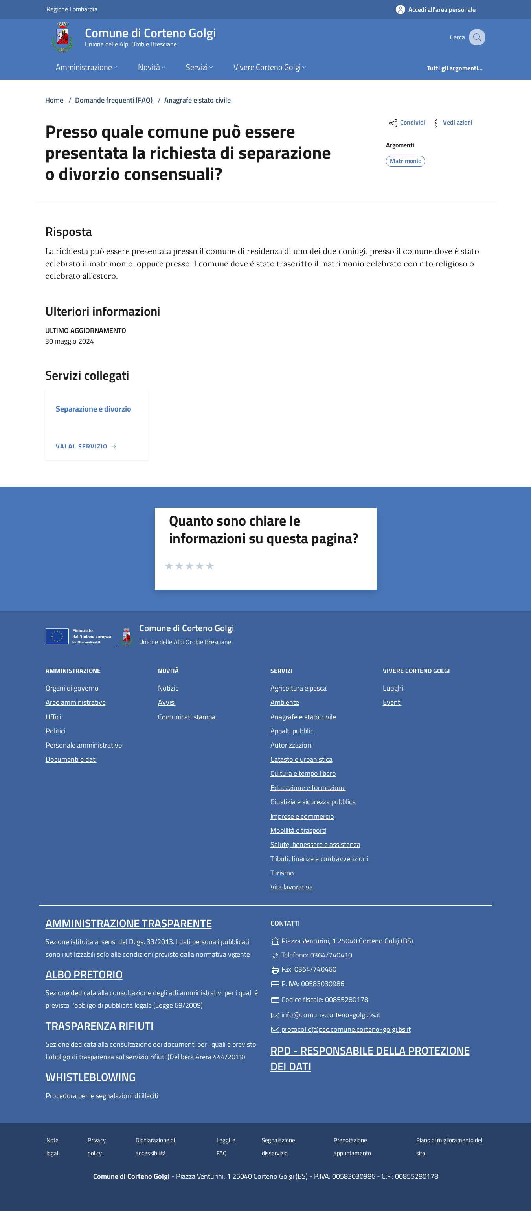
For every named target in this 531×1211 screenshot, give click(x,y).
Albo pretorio (84, 974)
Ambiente (284, 702)
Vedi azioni (451, 123)
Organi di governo (72, 688)
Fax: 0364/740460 (303, 969)
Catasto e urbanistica (301, 759)
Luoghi (393, 688)
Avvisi (167, 702)
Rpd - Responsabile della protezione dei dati (370, 1058)
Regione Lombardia (71, 9)
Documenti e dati (71, 759)
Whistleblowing (91, 1076)
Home (54, 100)
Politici (56, 731)
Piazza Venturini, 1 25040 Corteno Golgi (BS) (377, 940)
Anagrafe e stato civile (197, 100)
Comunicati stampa (186, 716)
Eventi (392, 702)
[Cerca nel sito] (475, 37)
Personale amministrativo (84, 745)
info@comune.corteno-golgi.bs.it (325, 1014)
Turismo (282, 872)
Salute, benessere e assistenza (315, 844)
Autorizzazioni (291, 745)
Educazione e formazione (308, 787)
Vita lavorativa (291, 887)
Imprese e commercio (302, 816)
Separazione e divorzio (93, 408)
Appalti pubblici (292, 731)
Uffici (53, 716)
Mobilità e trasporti (298, 830)
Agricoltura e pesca (298, 688)
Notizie (168, 688)
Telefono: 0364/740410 (311, 955)
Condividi (407, 123)
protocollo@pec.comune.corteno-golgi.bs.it (340, 1029)
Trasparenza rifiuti (100, 1025)
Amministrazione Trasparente (129, 923)
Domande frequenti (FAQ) (114, 100)
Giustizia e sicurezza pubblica (313, 801)
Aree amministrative (76, 702)
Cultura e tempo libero (303, 773)
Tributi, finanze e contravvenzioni (319, 858)
